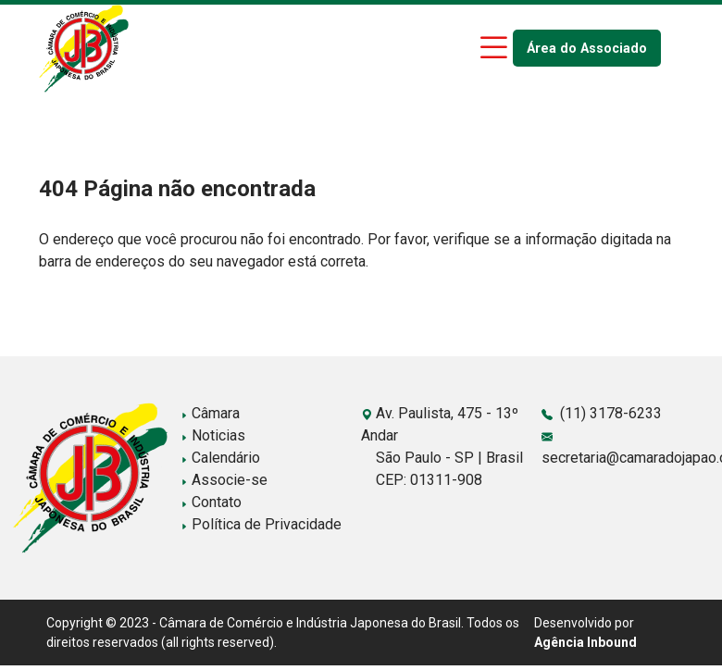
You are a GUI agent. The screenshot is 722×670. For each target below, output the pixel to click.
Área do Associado (587, 48)
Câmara (210, 413)
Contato (211, 502)
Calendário (220, 457)
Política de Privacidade (261, 524)
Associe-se (224, 480)
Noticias (212, 435)
